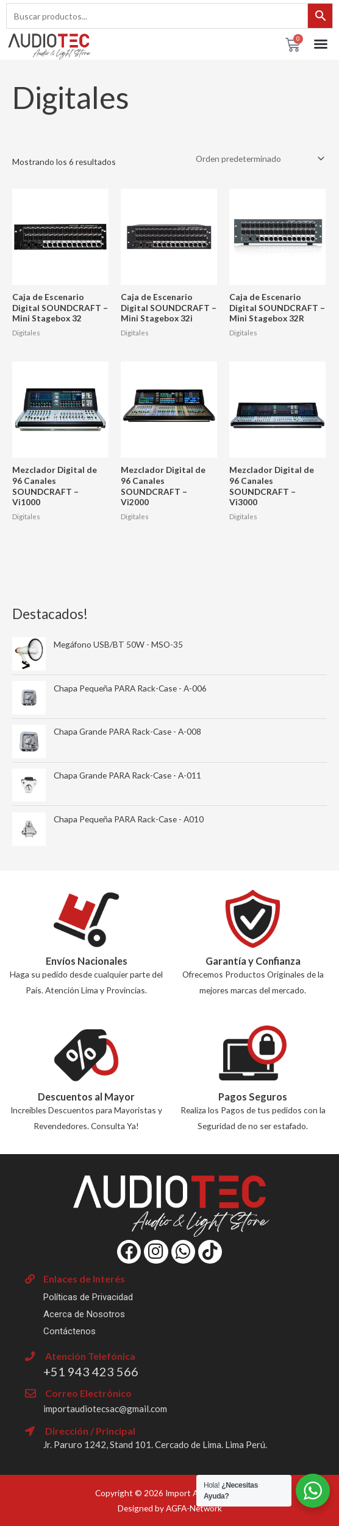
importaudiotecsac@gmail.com (105, 1408)
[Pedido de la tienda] (258, 158)
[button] (321, 44)
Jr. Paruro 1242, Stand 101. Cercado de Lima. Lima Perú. (155, 1444)
